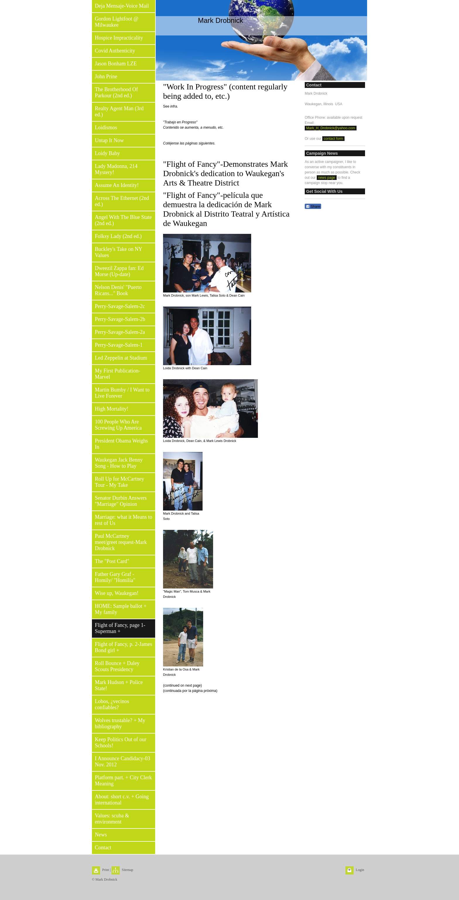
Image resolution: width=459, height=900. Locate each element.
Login (360, 870)
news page (326, 178)
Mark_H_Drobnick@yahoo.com (330, 128)
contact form (333, 139)
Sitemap (127, 870)
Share (313, 207)
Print (105, 870)
